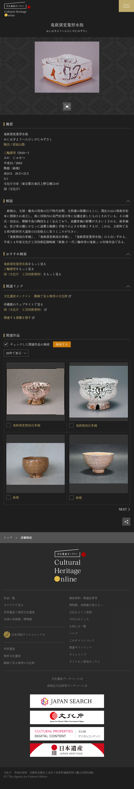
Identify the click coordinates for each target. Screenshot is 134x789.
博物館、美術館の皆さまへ (86, 605)
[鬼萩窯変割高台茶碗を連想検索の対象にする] (8, 425)
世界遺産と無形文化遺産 (19, 612)
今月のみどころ (79, 619)
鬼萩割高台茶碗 (86, 425)
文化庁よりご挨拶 (80, 612)
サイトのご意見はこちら (84, 661)
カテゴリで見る (13, 605)
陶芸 (7, 144)
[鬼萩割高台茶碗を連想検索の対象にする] (71, 425)
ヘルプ (73, 633)
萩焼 (16, 497)
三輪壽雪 (10, 152)
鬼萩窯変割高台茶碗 (26, 425)
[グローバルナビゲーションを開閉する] (126, 6)
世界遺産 (9, 649)
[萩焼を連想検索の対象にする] (8, 497)
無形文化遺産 (12, 656)
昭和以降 (19, 144)
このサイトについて (82, 640)
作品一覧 (9, 598)
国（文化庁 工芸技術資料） (23, 274)
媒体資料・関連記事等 (83, 598)
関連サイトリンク (80, 647)
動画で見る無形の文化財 (19, 663)
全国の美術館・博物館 (18, 619)
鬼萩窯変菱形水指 (16, 264)
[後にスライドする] (124, 509)
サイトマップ (77, 654)
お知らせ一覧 (77, 626)
